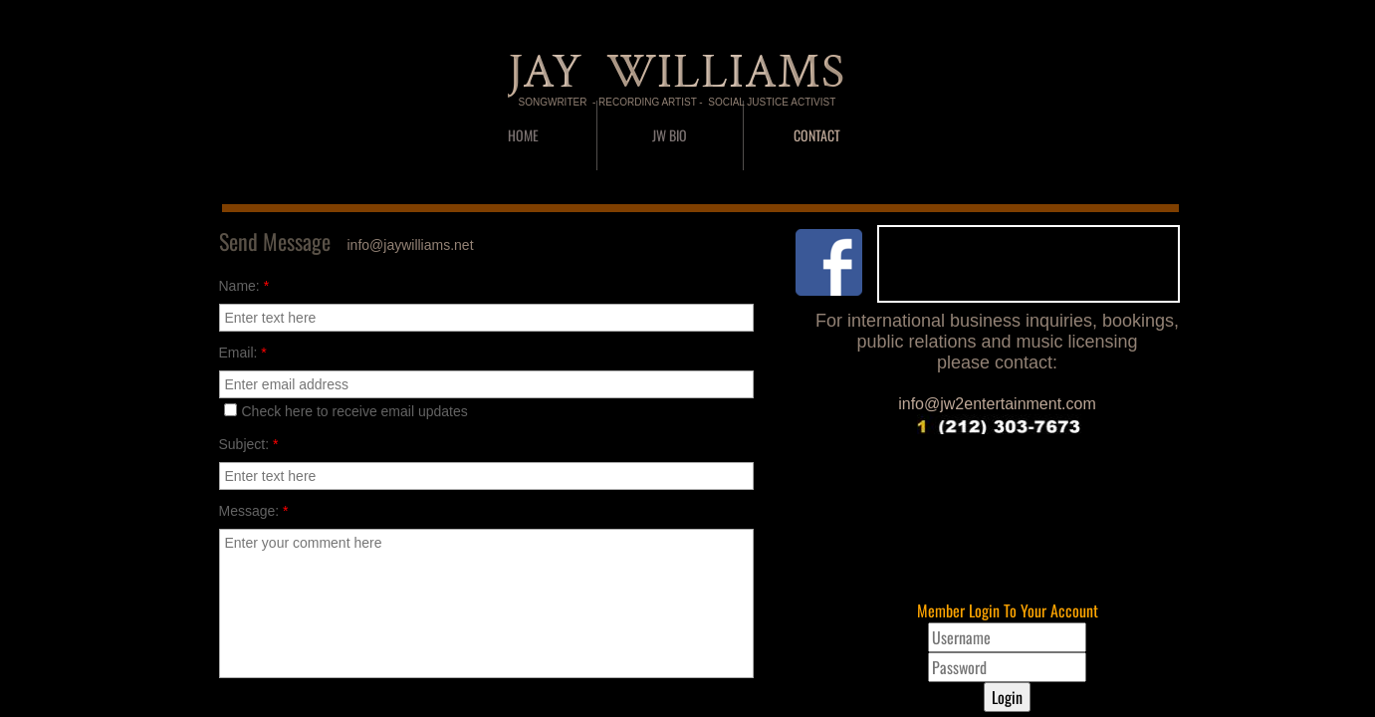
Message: (254, 511)
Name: (244, 286)
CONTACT (817, 134)
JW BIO (669, 134)
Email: (243, 352)
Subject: (249, 444)
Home (523, 134)
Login (1007, 697)
